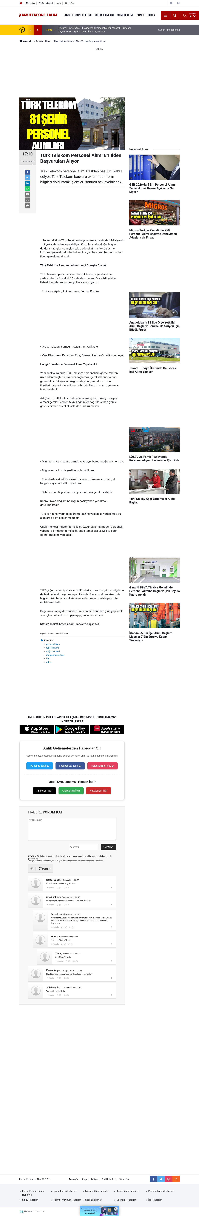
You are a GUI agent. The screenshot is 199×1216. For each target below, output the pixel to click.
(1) (72, 927)
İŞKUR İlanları (104, 15)
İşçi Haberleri (155, 1199)
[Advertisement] (99, 72)
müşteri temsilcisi (55, 655)
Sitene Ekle (69, 3)
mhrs (48, 662)
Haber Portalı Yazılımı (34, 1211)
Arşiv (58, 3)
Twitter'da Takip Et (39, 766)
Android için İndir (71, 790)
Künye (84, 1179)
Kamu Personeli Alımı (77, 15)
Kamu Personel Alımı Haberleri (33, 1193)
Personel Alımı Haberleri (161, 1191)
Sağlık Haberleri (93, 1199)
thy (47, 658)
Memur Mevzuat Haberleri (67, 1199)
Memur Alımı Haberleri (97, 1191)
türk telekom (52, 647)
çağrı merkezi (53, 651)
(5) (60, 905)
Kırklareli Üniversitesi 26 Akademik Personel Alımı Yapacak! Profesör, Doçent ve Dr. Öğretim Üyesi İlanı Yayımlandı (94, 30)
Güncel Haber (145, 15)
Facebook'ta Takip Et (70, 766)
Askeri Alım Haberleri (128, 1191)
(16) (65, 927)
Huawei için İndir (98, 790)
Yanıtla (51, 888)
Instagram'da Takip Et (102, 766)
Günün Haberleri (46, 3)
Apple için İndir (44, 790)
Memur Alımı (125, 15)
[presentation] (30, 30)
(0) (60, 888)
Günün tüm (169, 29)
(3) (67, 978)
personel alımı (53, 644)
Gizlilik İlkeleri (108, 1179)
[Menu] (165, 15)
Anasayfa (73, 1179)
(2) (72, 944)
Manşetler (30, 3)
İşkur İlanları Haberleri (65, 1191)
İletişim (94, 1179)
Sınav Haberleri (30, 1199)
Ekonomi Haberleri (126, 1199)
